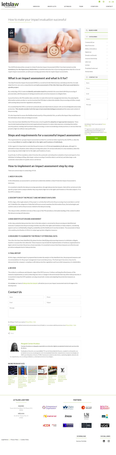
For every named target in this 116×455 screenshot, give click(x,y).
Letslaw (87, 65)
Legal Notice (4, 439)
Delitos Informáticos (91, 49)
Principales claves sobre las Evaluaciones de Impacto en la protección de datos (52, 380)
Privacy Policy (29, 322)
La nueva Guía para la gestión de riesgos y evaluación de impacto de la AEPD (12, 380)
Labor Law (88, 62)
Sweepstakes (89, 71)
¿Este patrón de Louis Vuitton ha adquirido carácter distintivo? (62, 378)
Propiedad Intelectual (91, 68)
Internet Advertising (91, 58)
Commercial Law (89, 42)
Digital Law (88, 52)
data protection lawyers (30, 283)
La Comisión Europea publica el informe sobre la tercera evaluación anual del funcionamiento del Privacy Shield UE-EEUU (22, 381)
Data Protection (89, 45)
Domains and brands (91, 55)
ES (109, 2)
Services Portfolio (81, 441)
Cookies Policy (24, 439)
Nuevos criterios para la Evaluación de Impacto (42, 377)
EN (113, 2)
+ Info (34, 322)
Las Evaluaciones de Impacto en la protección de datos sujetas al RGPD (32, 379)
